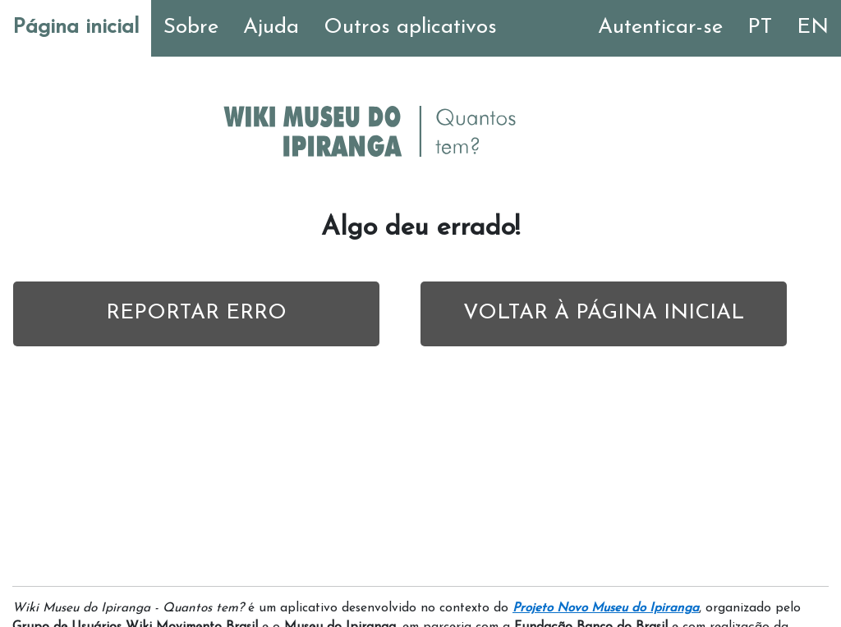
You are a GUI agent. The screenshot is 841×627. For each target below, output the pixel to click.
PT (759, 27)
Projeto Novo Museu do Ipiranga (605, 608)
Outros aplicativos (410, 27)
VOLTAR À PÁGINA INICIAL (603, 313)
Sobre (190, 27)
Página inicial (75, 27)
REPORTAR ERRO (196, 313)
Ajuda (271, 27)
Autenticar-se (660, 27)
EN (813, 27)
